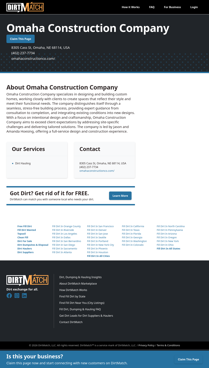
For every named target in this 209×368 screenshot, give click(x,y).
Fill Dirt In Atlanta (62, 252)
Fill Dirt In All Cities (98, 256)
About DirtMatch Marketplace (78, 283)
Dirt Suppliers (25, 252)
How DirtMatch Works (73, 290)
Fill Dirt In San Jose (97, 233)
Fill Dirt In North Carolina (171, 226)
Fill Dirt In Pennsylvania (170, 230)
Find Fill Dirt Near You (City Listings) (81, 303)
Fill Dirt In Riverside (63, 230)
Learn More (120, 196)
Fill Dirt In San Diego (63, 244)
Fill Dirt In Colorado (133, 244)
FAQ (152, 7)
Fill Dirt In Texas (131, 230)
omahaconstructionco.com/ (33, 58)
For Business (172, 7)
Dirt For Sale (24, 241)
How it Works (131, 7)
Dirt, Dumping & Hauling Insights (80, 277)
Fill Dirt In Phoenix (97, 248)
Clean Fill (22, 237)
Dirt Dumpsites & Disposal (32, 244)
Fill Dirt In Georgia (132, 237)
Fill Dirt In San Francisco (100, 226)
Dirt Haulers (24, 248)
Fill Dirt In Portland (97, 241)
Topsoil (21, 233)
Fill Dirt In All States (168, 248)
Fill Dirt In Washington (134, 241)
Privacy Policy (146, 345)
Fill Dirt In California (133, 226)
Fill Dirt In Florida (131, 233)
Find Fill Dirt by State (72, 296)
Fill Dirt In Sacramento (64, 248)
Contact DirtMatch (71, 322)
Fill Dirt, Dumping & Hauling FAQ (80, 309)
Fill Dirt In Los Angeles (64, 233)
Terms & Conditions (168, 345)
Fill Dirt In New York (168, 241)
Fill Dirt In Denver (97, 230)
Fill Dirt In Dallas (61, 237)
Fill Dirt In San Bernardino (66, 241)
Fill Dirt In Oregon (167, 237)
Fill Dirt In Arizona (167, 233)
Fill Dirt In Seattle (96, 237)
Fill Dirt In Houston (97, 252)
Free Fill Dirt (24, 226)
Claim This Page (20, 39)
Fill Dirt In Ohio (165, 244)
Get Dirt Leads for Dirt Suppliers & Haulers (86, 316)
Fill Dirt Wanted (26, 230)
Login (194, 7)
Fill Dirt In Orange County (66, 226)
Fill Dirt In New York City (100, 244)
